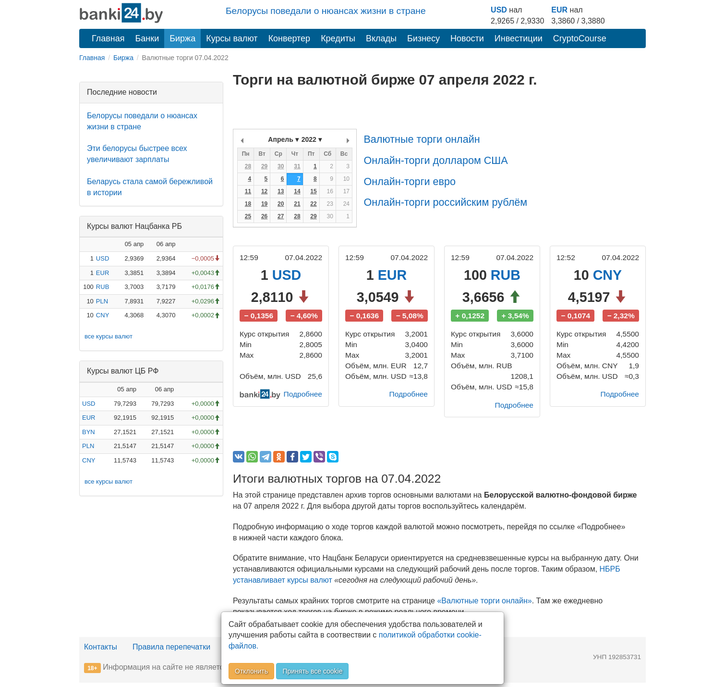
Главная (108, 38)
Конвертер (289, 38)
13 (281, 191)
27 (281, 216)
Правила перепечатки (171, 651)
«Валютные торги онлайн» (484, 604)
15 (313, 191)
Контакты (100, 651)
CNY (102, 315)
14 (297, 191)
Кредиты (338, 38)
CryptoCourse (579, 38)
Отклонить (251, 671)
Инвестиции (519, 38)
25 (248, 216)
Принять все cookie (312, 671)
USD (499, 10)
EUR (559, 10)
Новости (467, 38)
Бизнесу (423, 38)
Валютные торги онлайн (421, 139)
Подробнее (302, 397)
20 (281, 203)
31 (297, 166)
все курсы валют (109, 336)
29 (264, 166)
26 (264, 216)
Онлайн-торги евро (409, 181)
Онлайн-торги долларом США (435, 160)
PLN (102, 301)
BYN (88, 432)
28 (248, 166)
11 (248, 191)
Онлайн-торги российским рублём (445, 202)
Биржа (182, 38)
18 (248, 203)
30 (281, 166)
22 (313, 203)
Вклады (381, 38)
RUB (102, 286)
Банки (147, 38)
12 (264, 191)
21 (297, 203)
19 (264, 203)
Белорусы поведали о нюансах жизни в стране (326, 11)
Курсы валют (231, 38)
